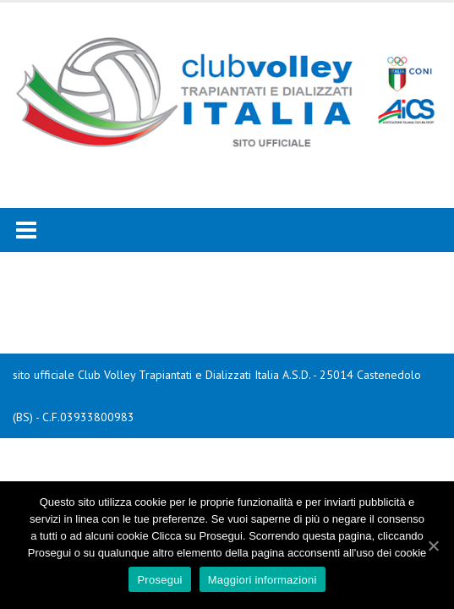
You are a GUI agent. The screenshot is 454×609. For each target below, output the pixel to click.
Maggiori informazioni (262, 579)
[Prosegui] (432, 545)
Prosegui (159, 579)
